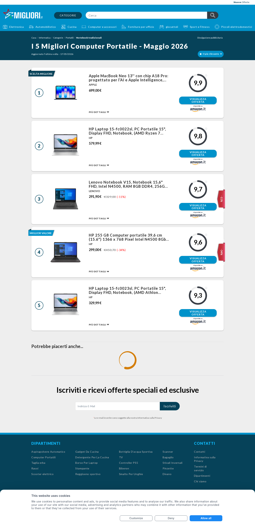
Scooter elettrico (42, 474)
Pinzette (168, 468)
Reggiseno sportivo (88, 474)
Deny (171, 518)
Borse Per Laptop (86, 462)
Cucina (72, 26)
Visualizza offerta (198, 100)
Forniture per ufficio (141, 26)
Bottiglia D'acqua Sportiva (136, 451)
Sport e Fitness (200, 26)
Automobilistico (45, 26)
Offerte (241, 2)
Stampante (82, 468)
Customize (136, 518)
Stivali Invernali (173, 462)
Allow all (206, 518)
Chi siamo (200, 481)
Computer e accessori (102, 26)
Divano (167, 474)
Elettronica (16, 26)
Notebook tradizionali (89, 37)
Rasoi (34, 468)
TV (121, 457)
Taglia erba (38, 462)
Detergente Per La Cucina (92, 457)
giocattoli (172, 26)
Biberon (124, 468)
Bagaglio (168, 457)
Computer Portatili (43, 457)
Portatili (70, 37)
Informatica (45, 37)
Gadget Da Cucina (87, 451)
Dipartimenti (202, 475)
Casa (33, 37)
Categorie (68, 15)
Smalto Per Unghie (131, 474)
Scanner (168, 451)
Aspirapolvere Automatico (48, 451)
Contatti (199, 451)
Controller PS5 (128, 462)
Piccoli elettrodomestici (236, 26)
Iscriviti (170, 406)
